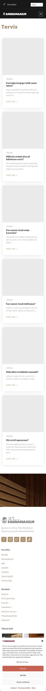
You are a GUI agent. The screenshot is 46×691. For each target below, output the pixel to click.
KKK (3, 563)
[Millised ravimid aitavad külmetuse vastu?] (23, 131)
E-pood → (5, 602)
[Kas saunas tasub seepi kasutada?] (23, 205)
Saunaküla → (7, 607)
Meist (33, 688)
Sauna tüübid (7, 576)
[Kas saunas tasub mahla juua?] (23, 278)
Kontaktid (11, 4)
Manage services (22, 662)
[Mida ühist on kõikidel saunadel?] (23, 346)
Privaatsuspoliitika (24, 688)
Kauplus (4, 594)
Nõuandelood (7, 559)
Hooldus (5, 572)
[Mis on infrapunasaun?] (23, 415)
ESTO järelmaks (8, 598)
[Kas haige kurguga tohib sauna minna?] (23, 57)
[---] (37, 5)
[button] (42, 641)
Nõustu (23, 668)
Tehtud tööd (6, 580)
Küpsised (14, 688)
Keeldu (23, 675)
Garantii (4, 567)
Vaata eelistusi (23, 682)
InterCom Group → (9, 611)
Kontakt (4, 554)
